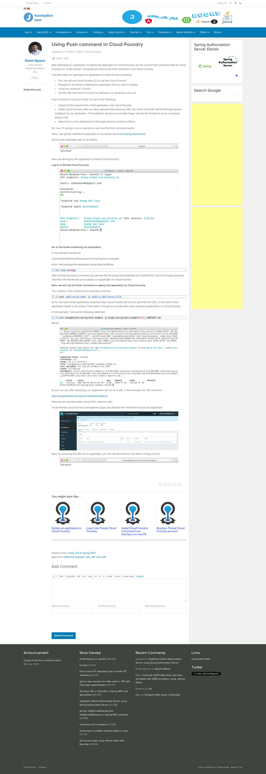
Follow (35, 78)
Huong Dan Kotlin (201, 659)
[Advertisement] (217, 155)
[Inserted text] (84, 576)
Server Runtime (184, 32)
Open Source (115, 32)
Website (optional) (155, 606)
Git (150, 688)
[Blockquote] (70, 576)
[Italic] (56, 576)
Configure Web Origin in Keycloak (162, 695)
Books (217, 32)
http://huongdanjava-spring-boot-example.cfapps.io (80, 396)
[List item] (103, 576)
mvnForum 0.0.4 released (93, 724)
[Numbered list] (100, 576)
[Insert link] (61, 576)
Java (27, 32)
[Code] (109, 576)
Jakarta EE (43, 32)
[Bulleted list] (95, 576)
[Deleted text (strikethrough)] (78, 576)
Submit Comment (63, 635)
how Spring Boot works (132, 134)
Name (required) (61, 606)
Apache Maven (162, 669)
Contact (47, 3)
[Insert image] (90, 576)
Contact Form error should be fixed (42, 660)
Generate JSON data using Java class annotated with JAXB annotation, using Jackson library (160, 679)
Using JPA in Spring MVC (82, 553)
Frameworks (62, 32)
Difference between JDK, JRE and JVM (84, 557)
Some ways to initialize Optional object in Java (104, 731)
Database (163, 32)
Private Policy (32, 3)
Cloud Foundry (93, 51)
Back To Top (236, 767)
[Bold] (53, 576)
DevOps (134, 32)
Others (203, 32)
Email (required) (107, 606)
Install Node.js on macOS (93, 659)
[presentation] (75, 624)
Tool (148, 32)
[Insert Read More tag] (117, 576)
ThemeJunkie (223, 767)
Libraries (81, 32)
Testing (97, 32)
